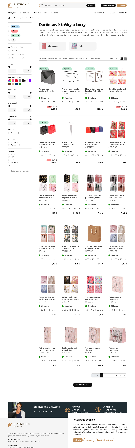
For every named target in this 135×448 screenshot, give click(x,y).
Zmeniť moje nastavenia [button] (105, 440)
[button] (19, 64)
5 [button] (116, 375)
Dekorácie (16, 18)
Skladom (14, 51)
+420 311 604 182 (109, 410)
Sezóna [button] (54, 13)
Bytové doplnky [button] (40, 13)
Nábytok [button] (12, 13)
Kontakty (123, 13)
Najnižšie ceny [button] (73, 58)
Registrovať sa (108, 5)
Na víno (15, 163)
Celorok (15, 142)
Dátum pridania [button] (95, 58)
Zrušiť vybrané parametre (20, 171)
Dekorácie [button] (24, 13)
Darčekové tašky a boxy (30, 18)
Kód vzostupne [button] (52, 58)
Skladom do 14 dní (17, 54)
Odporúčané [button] (43, 58)
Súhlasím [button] (78, 440)
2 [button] (105, 375)
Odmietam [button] (88, 440)
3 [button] (108, 375)
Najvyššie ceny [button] (83, 58)
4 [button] (112, 375)
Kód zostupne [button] (63, 58)
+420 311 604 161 (78, 410)
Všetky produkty (17, 47)
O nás (112, 13)
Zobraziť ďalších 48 (83, 385)
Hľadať (90, 5)
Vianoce (15, 145)
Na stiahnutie (99, 13)
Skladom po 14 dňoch (19, 58)
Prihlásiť (121, 5)
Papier (15, 133)
